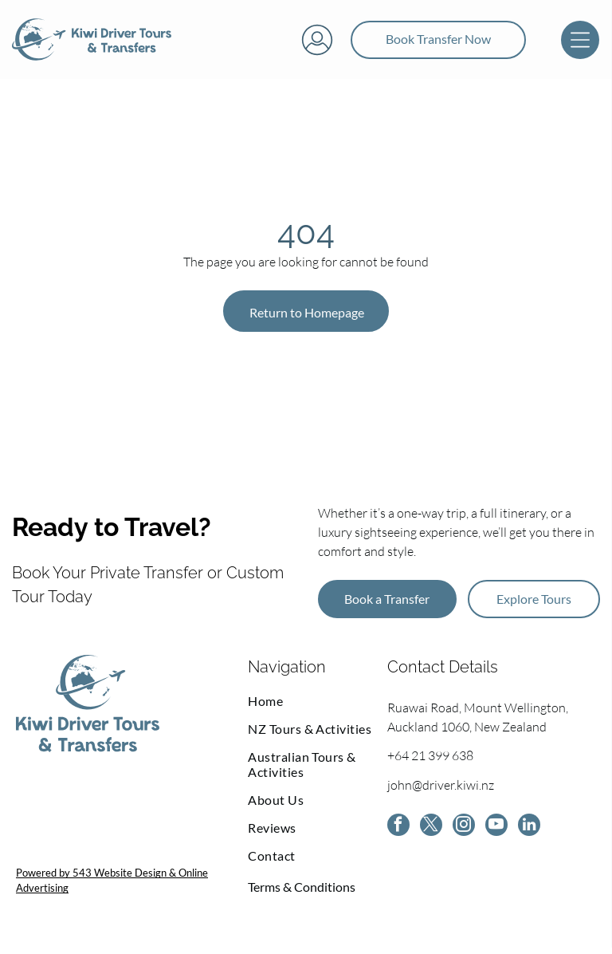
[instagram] (464, 834)
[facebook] (398, 834)
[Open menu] (580, 43)
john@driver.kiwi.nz (440, 792)
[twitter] (431, 834)
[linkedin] (529, 834)
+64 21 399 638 (430, 763)
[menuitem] (317, 707)
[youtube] (496, 834)
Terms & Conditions (301, 893)
